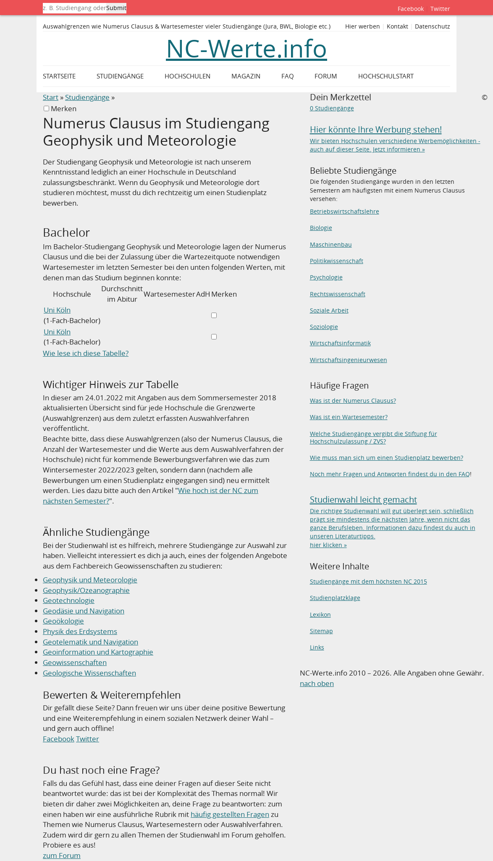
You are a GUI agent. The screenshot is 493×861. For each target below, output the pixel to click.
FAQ (287, 76)
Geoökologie (63, 621)
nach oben (317, 683)
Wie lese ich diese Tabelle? (85, 353)
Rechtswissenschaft (337, 294)
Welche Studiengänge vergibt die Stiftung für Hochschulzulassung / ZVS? (373, 437)
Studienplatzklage (335, 598)
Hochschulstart (386, 76)
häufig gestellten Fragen (230, 814)
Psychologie (326, 277)
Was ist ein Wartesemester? (349, 417)
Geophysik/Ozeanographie (86, 590)
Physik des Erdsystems (80, 631)
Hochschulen (187, 76)
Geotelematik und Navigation (90, 642)
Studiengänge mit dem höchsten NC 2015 (368, 581)
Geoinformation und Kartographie (98, 652)
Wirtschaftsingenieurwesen (348, 360)
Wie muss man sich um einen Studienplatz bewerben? (386, 458)
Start (50, 97)
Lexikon (320, 614)
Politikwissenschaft (336, 261)
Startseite (59, 76)
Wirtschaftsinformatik (340, 343)
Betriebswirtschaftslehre (344, 211)
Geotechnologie (68, 600)
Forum (326, 76)
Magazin (245, 76)
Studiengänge (87, 97)
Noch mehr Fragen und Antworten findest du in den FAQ (390, 474)
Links (317, 647)
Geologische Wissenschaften (89, 673)
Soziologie (324, 327)
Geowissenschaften (75, 662)
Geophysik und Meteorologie (90, 579)
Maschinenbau (331, 244)
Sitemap (321, 631)
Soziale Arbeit (329, 310)
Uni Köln (57, 310)
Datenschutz (432, 26)
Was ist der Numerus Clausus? (353, 400)
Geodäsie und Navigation (83, 611)
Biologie (321, 228)
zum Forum (62, 855)
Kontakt (397, 26)
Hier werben (362, 26)
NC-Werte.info (246, 48)
